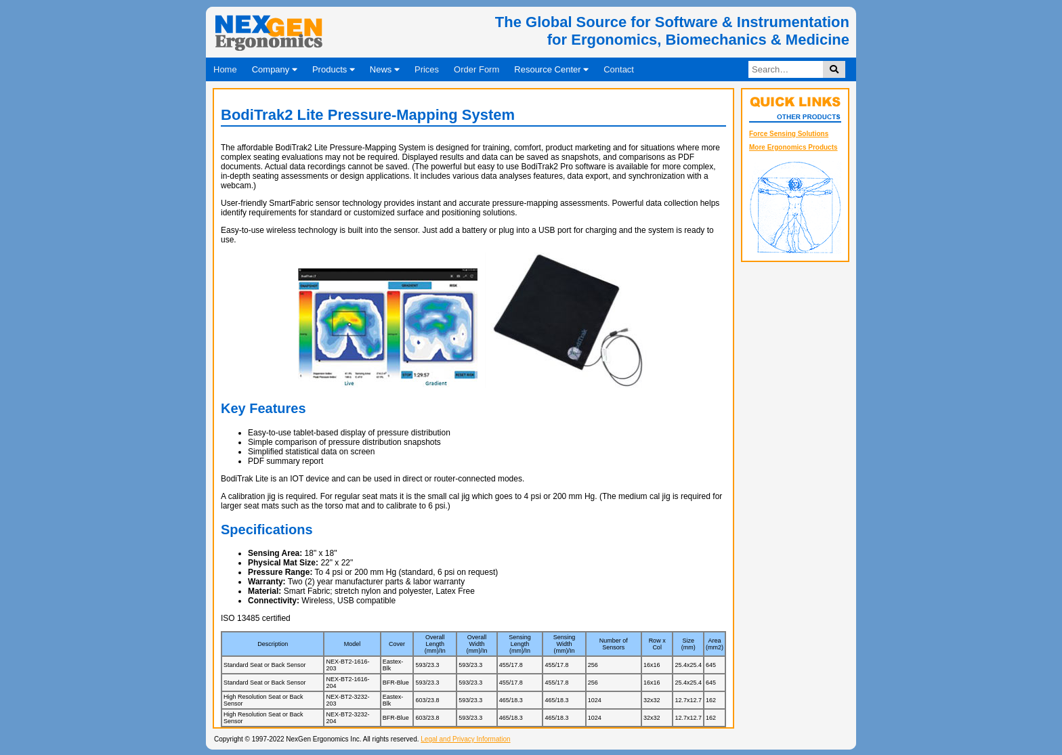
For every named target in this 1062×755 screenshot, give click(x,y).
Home (225, 69)
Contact (618, 69)
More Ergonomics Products (793, 147)
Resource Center (551, 69)
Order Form (476, 69)
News (385, 69)
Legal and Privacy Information (465, 739)
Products (333, 69)
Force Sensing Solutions (788, 133)
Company (274, 69)
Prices (427, 69)
